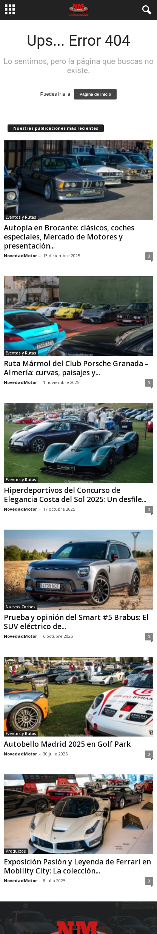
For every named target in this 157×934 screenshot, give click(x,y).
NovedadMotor (20, 255)
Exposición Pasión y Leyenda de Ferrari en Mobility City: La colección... (77, 866)
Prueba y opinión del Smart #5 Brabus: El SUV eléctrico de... (76, 621)
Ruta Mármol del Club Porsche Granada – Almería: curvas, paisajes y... (76, 368)
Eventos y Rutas (21, 217)
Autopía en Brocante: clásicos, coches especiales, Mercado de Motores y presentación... (69, 237)
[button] (145, 10)
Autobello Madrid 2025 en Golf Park (67, 744)
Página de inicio (95, 94)
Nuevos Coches (20, 606)
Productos (16, 851)
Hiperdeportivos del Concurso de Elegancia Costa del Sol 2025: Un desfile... (75, 494)
